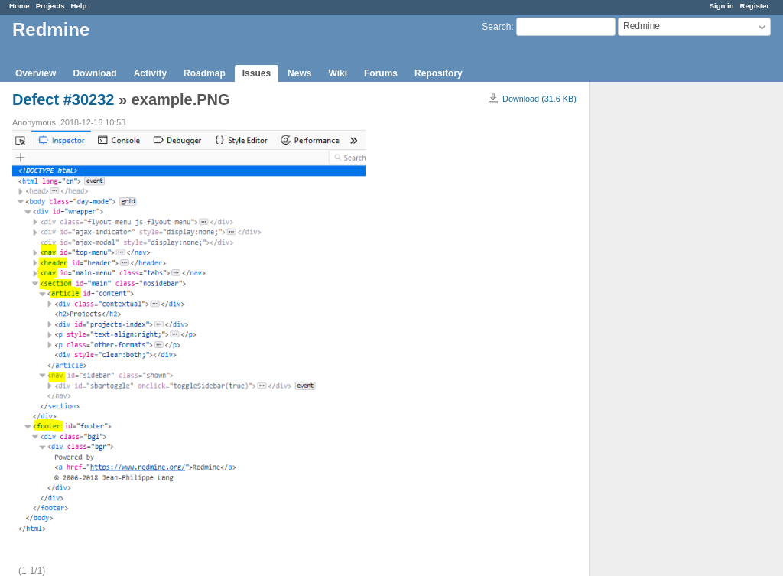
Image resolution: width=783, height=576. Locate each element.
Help (79, 6)
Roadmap (205, 73)
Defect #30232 (63, 99)
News (299, 73)
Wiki (337, 73)
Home (19, 6)
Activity (150, 73)
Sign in (722, 6)
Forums (381, 73)
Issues (256, 73)
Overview (35, 73)
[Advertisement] (666, 322)
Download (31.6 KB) (539, 98)
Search (496, 26)
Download (94, 73)
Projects (50, 6)
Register (754, 6)
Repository (438, 73)
